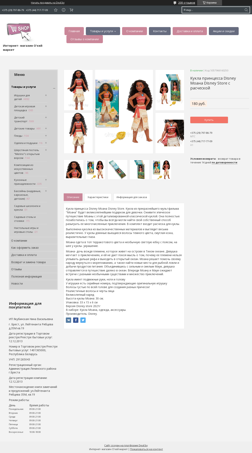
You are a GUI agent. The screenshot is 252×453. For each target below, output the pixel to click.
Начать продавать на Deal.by (47, 2)
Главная (74, 31)
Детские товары (24, 128)
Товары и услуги (101, 31)
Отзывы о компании (85, 39)
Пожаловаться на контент (146, 449)
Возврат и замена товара (28, 262)
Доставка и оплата (190, 31)
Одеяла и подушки (25, 143)
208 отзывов (186, 3)
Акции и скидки (224, 31)
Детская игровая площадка (24, 108)
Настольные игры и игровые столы (26, 230)
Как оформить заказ (25, 247)
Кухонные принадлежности (24, 182)
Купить (209, 120)
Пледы (18, 135)
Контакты (160, 31)
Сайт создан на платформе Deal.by (126, 445)
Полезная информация (26, 276)
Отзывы (16, 269)
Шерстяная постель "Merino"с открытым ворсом (27, 153)
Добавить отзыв (56, 9)
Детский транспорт (20, 119)
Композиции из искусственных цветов (23, 168)
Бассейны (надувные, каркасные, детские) (27, 194)
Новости (17, 283)
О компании (134, 31)
